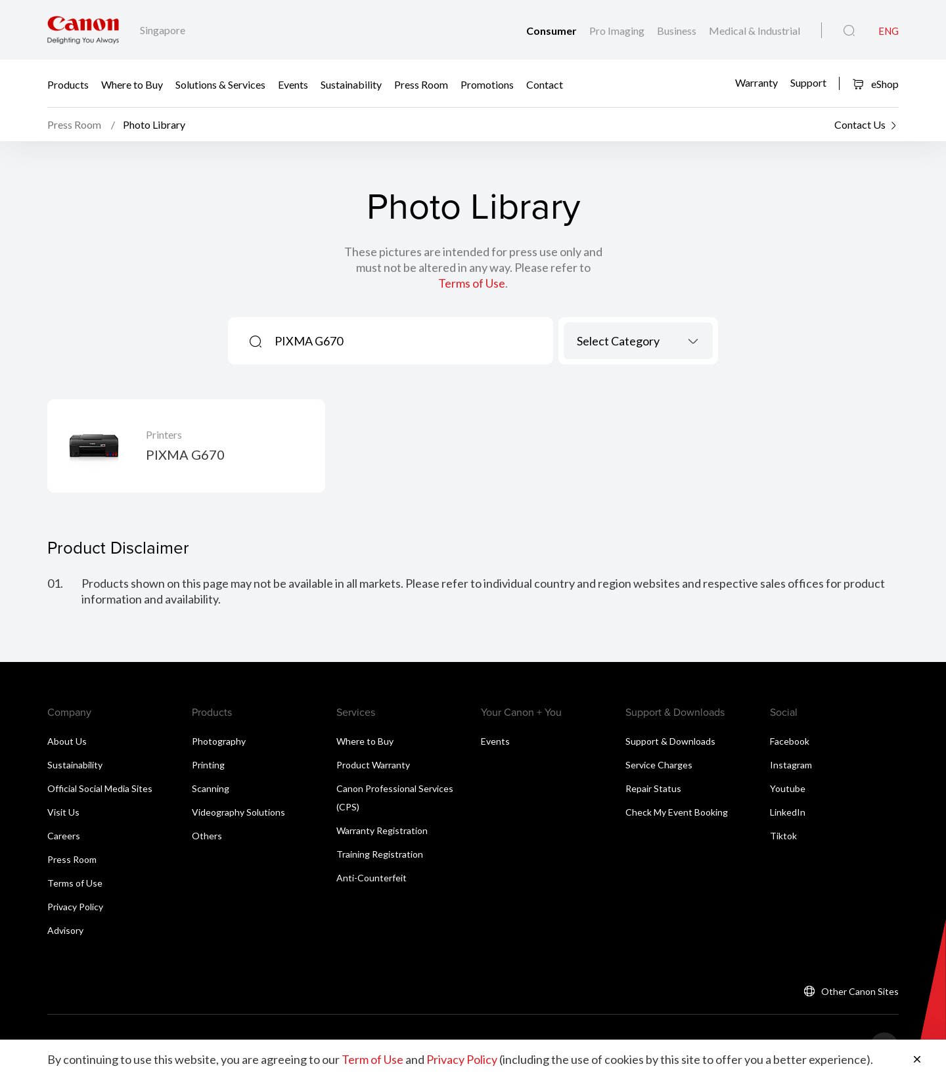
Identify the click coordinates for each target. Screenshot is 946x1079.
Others (207, 835)
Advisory (65, 930)
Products (68, 83)
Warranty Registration (382, 830)
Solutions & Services (220, 83)
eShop (875, 83)
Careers (63, 835)
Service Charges (658, 764)
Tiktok (783, 835)
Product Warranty (373, 764)
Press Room (421, 83)
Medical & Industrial (754, 30)
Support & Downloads (670, 741)
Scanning (210, 788)
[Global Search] (849, 30)
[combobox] (638, 340)
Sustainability (351, 83)
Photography (219, 741)
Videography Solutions (238, 812)
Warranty (756, 82)
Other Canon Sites (860, 991)
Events (293, 83)
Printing (208, 764)
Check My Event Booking (676, 812)
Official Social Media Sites (99, 788)
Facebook (789, 741)
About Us (67, 741)
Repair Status (653, 788)
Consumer (552, 30)
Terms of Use (471, 283)
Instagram (791, 764)
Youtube (787, 788)
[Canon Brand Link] (83, 30)
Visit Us (63, 812)
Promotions (487, 83)
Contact (544, 83)
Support (808, 82)
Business (677, 30)
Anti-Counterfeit (371, 877)
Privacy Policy (75, 906)
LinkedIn (787, 812)
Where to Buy (132, 83)
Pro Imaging (617, 30)
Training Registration (379, 854)
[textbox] (638, 340)
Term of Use (372, 1059)
